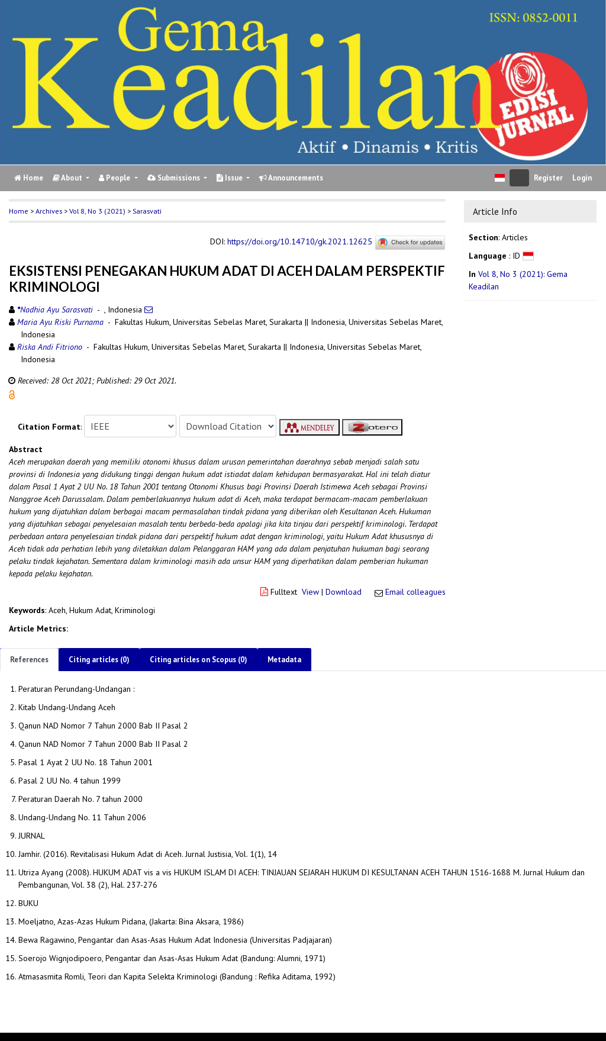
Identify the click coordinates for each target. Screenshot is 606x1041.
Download (343, 591)
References (29, 660)
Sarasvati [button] (147, 211)
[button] (12, 394)
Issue (230, 178)
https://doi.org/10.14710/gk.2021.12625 (299, 242)
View (310, 591)
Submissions (174, 178)
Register (548, 178)
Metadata (284, 660)
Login (582, 178)
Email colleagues (415, 591)
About (68, 178)
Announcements (291, 178)
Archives (49, 211)
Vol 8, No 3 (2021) (97, 211)
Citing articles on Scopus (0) (198, 660)
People (115, 178)
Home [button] (18, 211)
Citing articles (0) (99, 660)
